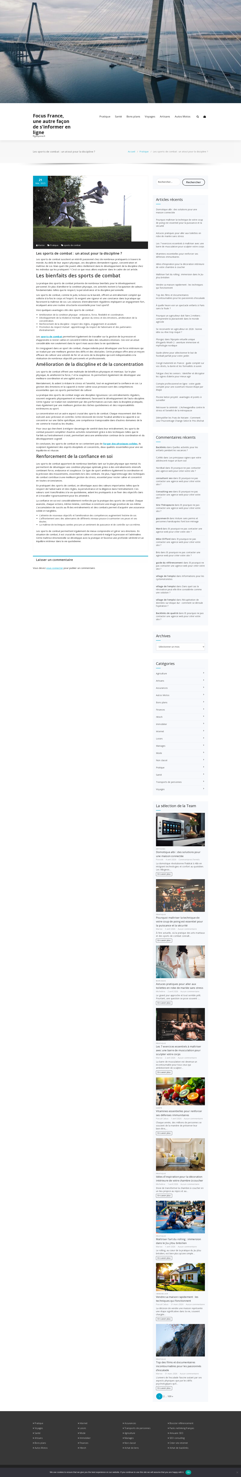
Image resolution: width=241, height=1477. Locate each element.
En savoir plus (164, 874)
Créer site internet (179, 1442)
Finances (160, 709)
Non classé (161, 760)
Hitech (159, 716)
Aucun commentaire (187, 929)
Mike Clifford (163, 538)
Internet (160, 731)
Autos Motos (182, 116)
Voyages (150, 116)
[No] (237, 1472)
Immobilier (161, 724)
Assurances (162, 687)
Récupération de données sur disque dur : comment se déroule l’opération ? (179, 602)
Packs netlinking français (182, 1428)
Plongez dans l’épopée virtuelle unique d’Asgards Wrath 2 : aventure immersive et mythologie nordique (177, 342)
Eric (158, 552)
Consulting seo (164, 491)
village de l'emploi (166, 576)
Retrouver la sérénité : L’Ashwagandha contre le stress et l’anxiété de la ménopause (180, 409)
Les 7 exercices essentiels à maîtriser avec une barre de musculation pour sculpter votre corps (180, 245)
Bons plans (133, 116)
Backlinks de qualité (167, 613)
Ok (188, 1472)
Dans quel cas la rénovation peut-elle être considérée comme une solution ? (179, 589)
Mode (159, 753)
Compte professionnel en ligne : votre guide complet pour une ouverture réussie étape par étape (179, 386)
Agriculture (161, 673)
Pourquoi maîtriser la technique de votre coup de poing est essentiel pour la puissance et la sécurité (179, 222)
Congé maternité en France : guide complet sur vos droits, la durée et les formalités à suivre (180, 365)
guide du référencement (169, 562)
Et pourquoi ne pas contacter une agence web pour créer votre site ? (178, 469)
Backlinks (161, 447)
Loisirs (159, 738)
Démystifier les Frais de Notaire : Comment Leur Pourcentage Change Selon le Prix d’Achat (180, 419)
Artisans (165, 116)
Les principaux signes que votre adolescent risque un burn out (178, 459)
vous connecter (54, 567)
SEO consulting (177, 1438)
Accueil (131, 151)
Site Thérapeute (165, 504)
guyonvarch (162, 518)
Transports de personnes (169, 782)
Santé (118, 116)
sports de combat (72, 245)
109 (169, 1396)
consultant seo (164, 478)
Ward (159, 528)
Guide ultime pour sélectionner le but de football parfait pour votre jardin (176, 354)
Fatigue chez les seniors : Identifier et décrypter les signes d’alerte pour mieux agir (180, 375)
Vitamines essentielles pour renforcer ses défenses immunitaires (177, 255)
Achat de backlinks (179, 1447)
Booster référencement (181, 1423)
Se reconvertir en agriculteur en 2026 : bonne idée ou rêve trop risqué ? (179, 331)
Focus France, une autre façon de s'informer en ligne (52, 124)
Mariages (161, 745)
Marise (40, 245)
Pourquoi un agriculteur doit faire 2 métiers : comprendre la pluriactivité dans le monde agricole (178, 318)
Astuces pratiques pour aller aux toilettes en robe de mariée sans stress (178, 235)
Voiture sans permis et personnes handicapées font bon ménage (177, 520)
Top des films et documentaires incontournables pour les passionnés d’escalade (180, 297)
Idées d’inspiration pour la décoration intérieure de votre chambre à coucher (180, 266)
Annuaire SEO (176, 1433)
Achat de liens (131, 1447)
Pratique (104, 116)
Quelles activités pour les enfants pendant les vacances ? (177, 449)
